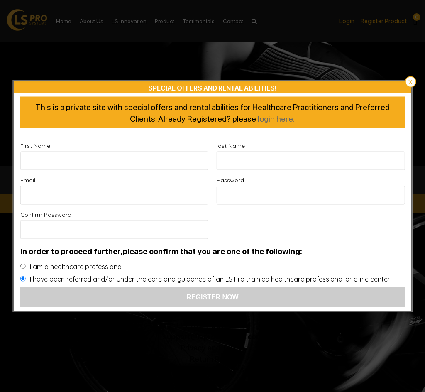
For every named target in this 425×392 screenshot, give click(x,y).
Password (230, 180)
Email (27, 180)
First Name (35, 145)
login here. (276, 118)
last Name (231, 145)
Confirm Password (45, 214)
